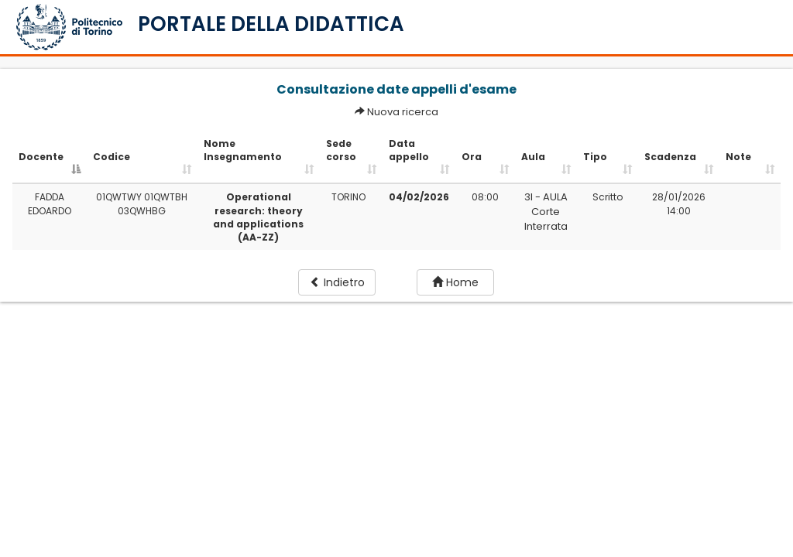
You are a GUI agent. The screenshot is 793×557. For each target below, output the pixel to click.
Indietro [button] (337, 282)
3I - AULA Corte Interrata (546, 211)
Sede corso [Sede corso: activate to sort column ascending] (341, 150)
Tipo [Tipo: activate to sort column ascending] (595, 156)
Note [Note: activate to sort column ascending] (738, 156)
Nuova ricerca (402, 111)
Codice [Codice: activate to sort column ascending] (111, 156)
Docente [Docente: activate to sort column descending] (41, 156)
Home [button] (455, 282)
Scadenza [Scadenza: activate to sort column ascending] (670, 156)
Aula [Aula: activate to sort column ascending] (533, 156)
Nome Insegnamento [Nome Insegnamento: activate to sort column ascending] (243, 150)
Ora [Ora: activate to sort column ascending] (472, 156)
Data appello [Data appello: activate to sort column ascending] (409, 150)
